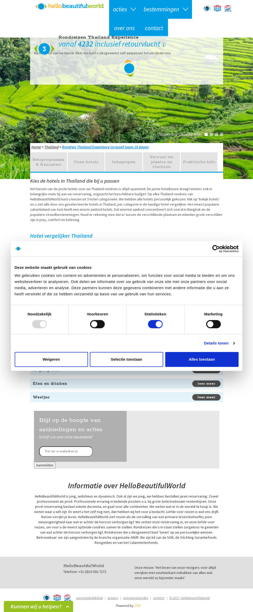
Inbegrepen (123, 161)
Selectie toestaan (126, 359)
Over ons (124, 28)
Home (36, 147)
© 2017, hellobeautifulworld (189, 598)
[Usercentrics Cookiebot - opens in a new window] (216, 249)
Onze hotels (86, 161)
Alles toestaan (202, 359)
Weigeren (51, 359)
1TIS (137, 605)
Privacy (113, 598)
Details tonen (216, 343)
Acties (120, 9)
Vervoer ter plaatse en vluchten (161, 162)
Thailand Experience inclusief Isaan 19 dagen (113, 147)
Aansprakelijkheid (89, 598)
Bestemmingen (161, 9)
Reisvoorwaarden (135, 598)
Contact (154, 28)
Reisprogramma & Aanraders (48, 162)
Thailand (51, 147)
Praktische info (199, 161)
